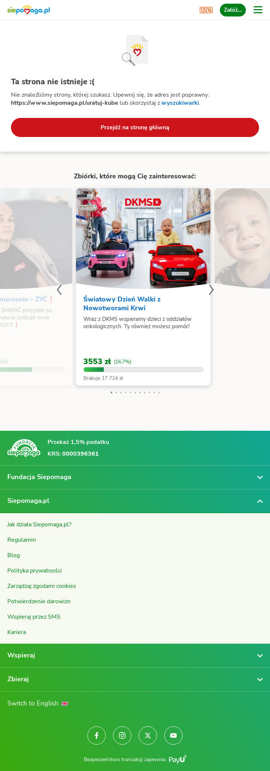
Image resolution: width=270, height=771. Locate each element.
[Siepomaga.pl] (28, 10)
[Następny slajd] (211, 291)
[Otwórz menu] (258, 10)
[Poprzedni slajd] (59, 291)
